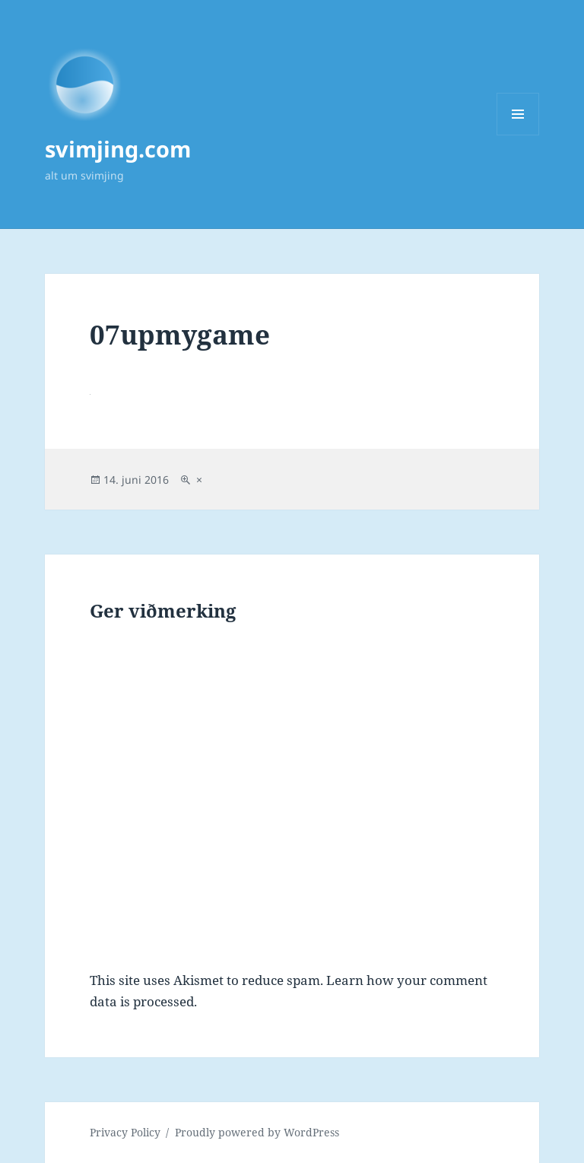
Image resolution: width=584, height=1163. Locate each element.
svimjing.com (118, 149)
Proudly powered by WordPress (257, 1132)
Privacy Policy (125, 1132)
